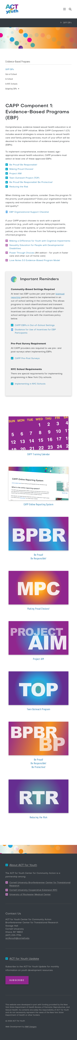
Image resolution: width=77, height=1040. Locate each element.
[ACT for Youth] (11, 9)
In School (9, 78)
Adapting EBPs (12, 88)
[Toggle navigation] (64, 9)
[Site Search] (70, 10)
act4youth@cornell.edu (17, 938)
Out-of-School (11, 74)
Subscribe (16, 980)
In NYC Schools (11, 83)
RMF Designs (30, 1027)
